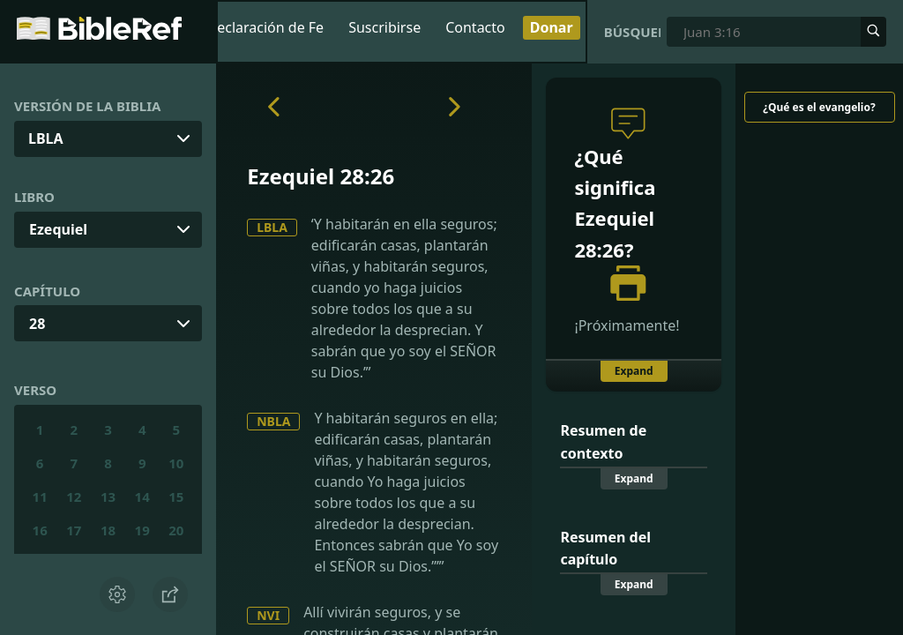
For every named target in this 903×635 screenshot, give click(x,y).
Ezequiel (58, 229)
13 (108, 496)
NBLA (273, 421)
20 (175, 530)
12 (73, 496)
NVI (268, 615)
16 (40, 530)
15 (175, 496)
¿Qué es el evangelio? (819, 107)
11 (40, 496)
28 (37, 323)
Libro (34, 196)
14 (142, 496)
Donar (551, 27)
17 (73, 530)
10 (175, 463)
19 (142, 530)
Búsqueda (632, 32)
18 (108, 530)
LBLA (272, 227)
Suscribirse (384, 27)
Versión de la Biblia (87, 106)
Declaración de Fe (266, 27)
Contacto (475, 27)
